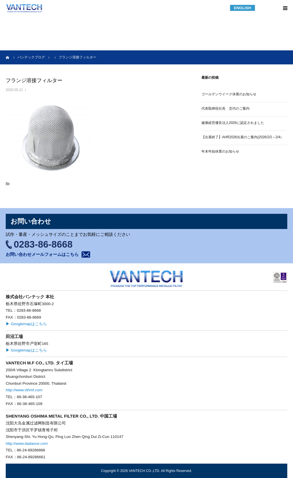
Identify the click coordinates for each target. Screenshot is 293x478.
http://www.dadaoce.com (27, 443)
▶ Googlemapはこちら (26, 324)
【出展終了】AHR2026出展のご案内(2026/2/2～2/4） (242, 137)
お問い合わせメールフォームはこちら (42, 254)
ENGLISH (242, 8)
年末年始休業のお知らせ (220, 151)
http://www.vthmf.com (24, 390)
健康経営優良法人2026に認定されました (232, 123)
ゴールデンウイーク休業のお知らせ (228, 94)
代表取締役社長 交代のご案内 (225, 108)
